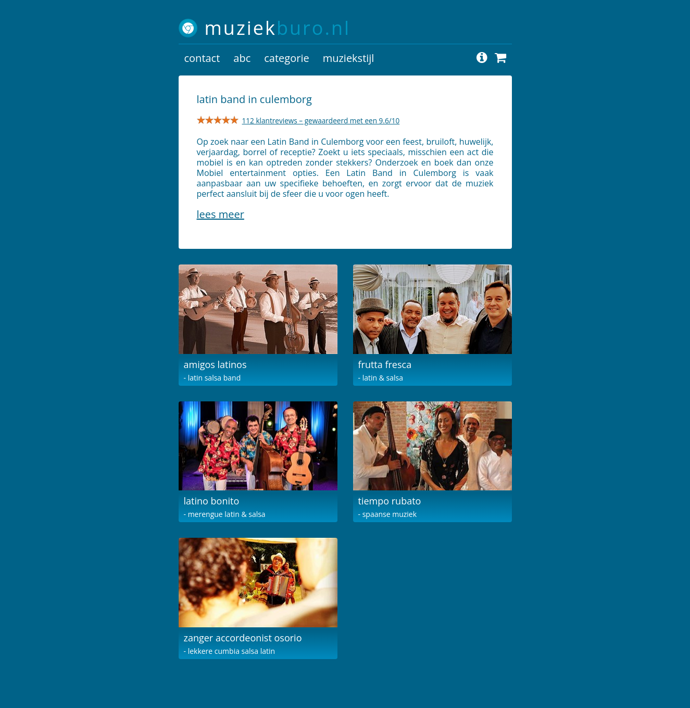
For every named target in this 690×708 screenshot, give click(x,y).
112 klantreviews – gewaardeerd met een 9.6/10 (321, 120)
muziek (278, 28)
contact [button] (202, 58)
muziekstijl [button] (348, 58)
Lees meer (220, 214)
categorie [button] (286, 58)
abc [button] (241, 58)
